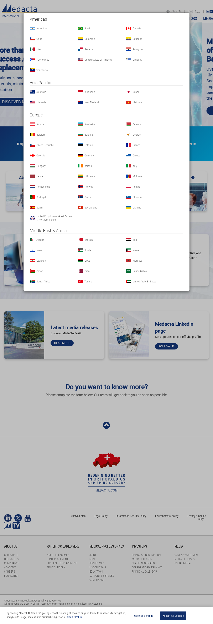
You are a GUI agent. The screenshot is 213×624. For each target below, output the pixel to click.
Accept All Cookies (173, 615)
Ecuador (137, 38)
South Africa (43, 281)
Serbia (87, 197)
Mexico (40, 49)
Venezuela (42, 70)
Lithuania (89, 176)
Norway (88, 186)
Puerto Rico (42, 59)
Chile (39, 38)
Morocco (137, 260)
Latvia (39, 176)
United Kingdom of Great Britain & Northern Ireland (54, 218)
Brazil (87, 28)
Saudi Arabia (140, 271)
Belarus (137, 124)
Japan (136, 92)
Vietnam (137, 102)
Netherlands (43, 186)
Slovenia (137, 197)
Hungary (41, 165)
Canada (137, 28)
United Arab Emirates (144, 281)
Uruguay (137, 59)
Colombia (89, 38)
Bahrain (88, 239)
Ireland (88, 165)
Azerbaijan (90, 124)
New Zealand (91, 102)
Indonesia (89, 92)
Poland (136, 186)
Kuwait (136, 250)
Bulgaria (88, 134)
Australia (41, 92)
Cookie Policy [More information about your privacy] (74, 617)
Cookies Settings (143, 615)
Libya (87, 260)
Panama (88, 49)
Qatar (87, 271)
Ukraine (137, 207)
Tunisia (88, 281)
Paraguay (138, 49)
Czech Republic (45, 145)
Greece (136, 155)
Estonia (88, 145)
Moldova (137, 176)
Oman (39, 271)
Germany (89, 155)
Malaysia (41, 102)
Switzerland (90, 207)
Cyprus (137, 134)
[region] (106, 615)
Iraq (135, 239)
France (136, 145)
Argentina (41, 28)
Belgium (41, 134)
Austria (40, 124)
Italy (135, 165)
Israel (39, 250)
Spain (39, 207)
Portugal (41, 197)
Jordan (88, 250)
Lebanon (41, 260)
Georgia (40, 155)
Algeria (40, 239)
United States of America (98, 59)
